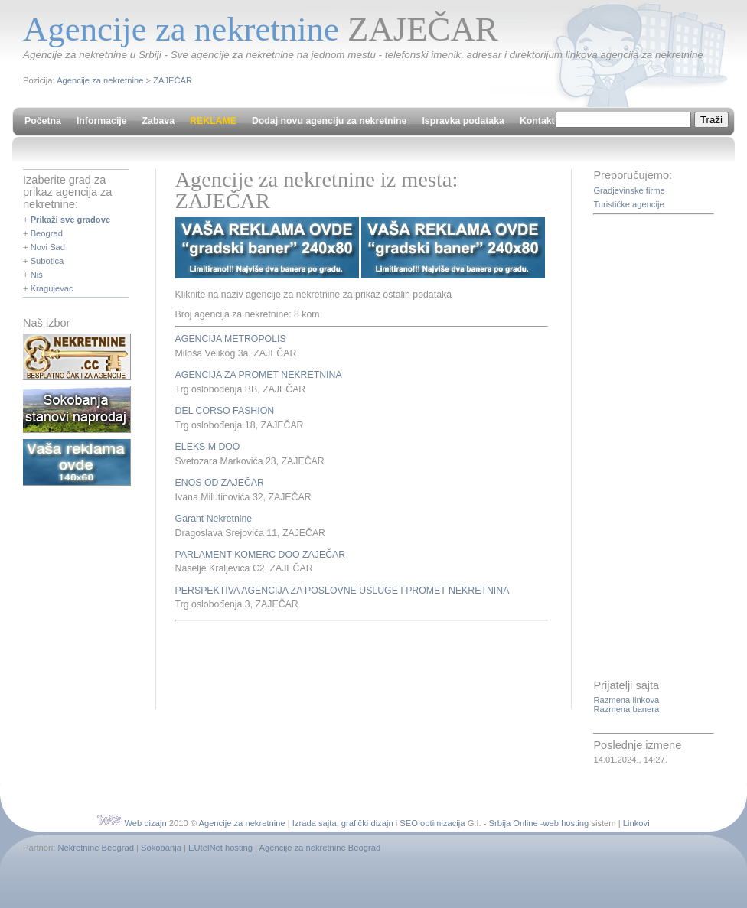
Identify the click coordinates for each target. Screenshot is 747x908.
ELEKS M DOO (207, 446)
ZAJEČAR (172, 80)
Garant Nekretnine (214, 518)
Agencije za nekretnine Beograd (320, 847)
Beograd (47, 233)
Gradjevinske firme (628, 190)
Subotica (47, 260)
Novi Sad (48, 247)
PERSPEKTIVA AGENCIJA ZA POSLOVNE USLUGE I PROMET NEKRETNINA (342, 590)
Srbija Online (513, 823)
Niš (37, 274)
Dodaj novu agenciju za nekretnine (329, 121)
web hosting (566, 823)
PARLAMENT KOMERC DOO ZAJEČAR (260, 554)
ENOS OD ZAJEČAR (219, 482)
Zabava (158, 121)
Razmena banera (626, 709)
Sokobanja (161, 847)
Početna (42, 121)
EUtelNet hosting (220, 847)
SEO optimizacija (432, 823)
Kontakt (537, 121)
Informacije (102, 121)
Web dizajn (145, 823)
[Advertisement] (354, 663)
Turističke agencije (628, 204)
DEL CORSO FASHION (225, 410)
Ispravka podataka (463, 121)
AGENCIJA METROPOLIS (230, 339)
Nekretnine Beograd (95, 847)
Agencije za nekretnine (100, 80)
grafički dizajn (367, 823)
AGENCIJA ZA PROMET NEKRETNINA (258, 374)
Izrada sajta (314, 823)
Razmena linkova (626, 700)
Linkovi (636, 823)
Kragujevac (52, 288)
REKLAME (213, 121)
